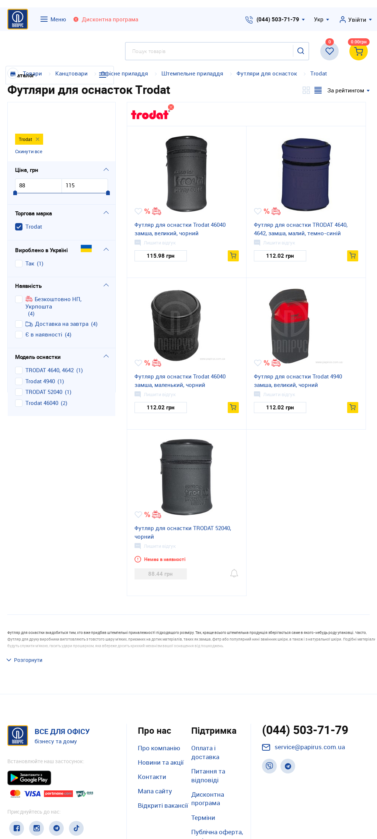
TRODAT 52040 (43, 367)
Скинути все (28, 127)
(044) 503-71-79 (277, 19)
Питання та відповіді (208, 725)
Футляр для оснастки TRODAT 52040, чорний (183, 532)
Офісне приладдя (124, 73)
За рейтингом (345, 90)
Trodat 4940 (40, 357)
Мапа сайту (155, 741)
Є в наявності (43, 310)
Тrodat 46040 (41, 379)
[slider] (15, 169)
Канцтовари (71, 73)
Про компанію (159, 698)
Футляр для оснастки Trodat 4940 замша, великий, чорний (298, 380)
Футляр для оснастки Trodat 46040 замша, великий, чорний (180, 229)
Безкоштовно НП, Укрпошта (53, 279)
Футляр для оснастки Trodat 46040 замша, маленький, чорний (180, 380)
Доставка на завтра (56, 299)
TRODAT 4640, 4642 (49, 346)
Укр (319, 19)
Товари (32, 73)
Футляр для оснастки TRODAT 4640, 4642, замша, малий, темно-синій (301, 229)
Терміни (203, 767)
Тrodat (318, 73)
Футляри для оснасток (267, 73)
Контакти (152, 727)
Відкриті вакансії (163, 755)
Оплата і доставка (205, 702)
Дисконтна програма (207, 748)
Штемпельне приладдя (192, 73)
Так (29, 239)
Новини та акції (161, 712)
